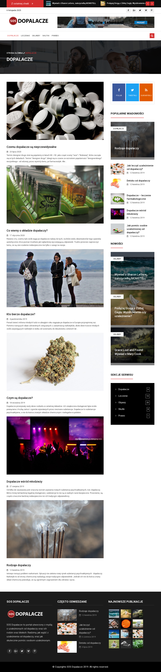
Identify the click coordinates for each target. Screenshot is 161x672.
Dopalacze (13, 36)
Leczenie (25, 36)
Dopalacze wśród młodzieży (24, 481)
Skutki (46, 36)
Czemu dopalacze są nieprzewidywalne (31, 146)
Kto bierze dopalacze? (21, 314)
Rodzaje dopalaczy (19, 565)
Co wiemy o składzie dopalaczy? (27, 230)
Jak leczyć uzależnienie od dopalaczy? (87, 628)
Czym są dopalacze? (20, 397)
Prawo (55, 36)
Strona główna (16, 53)
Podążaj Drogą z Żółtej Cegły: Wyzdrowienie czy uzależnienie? (130, 312)
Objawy (36, 36)
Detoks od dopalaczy (138, 180)
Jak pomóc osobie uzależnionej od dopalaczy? (137, 229)
